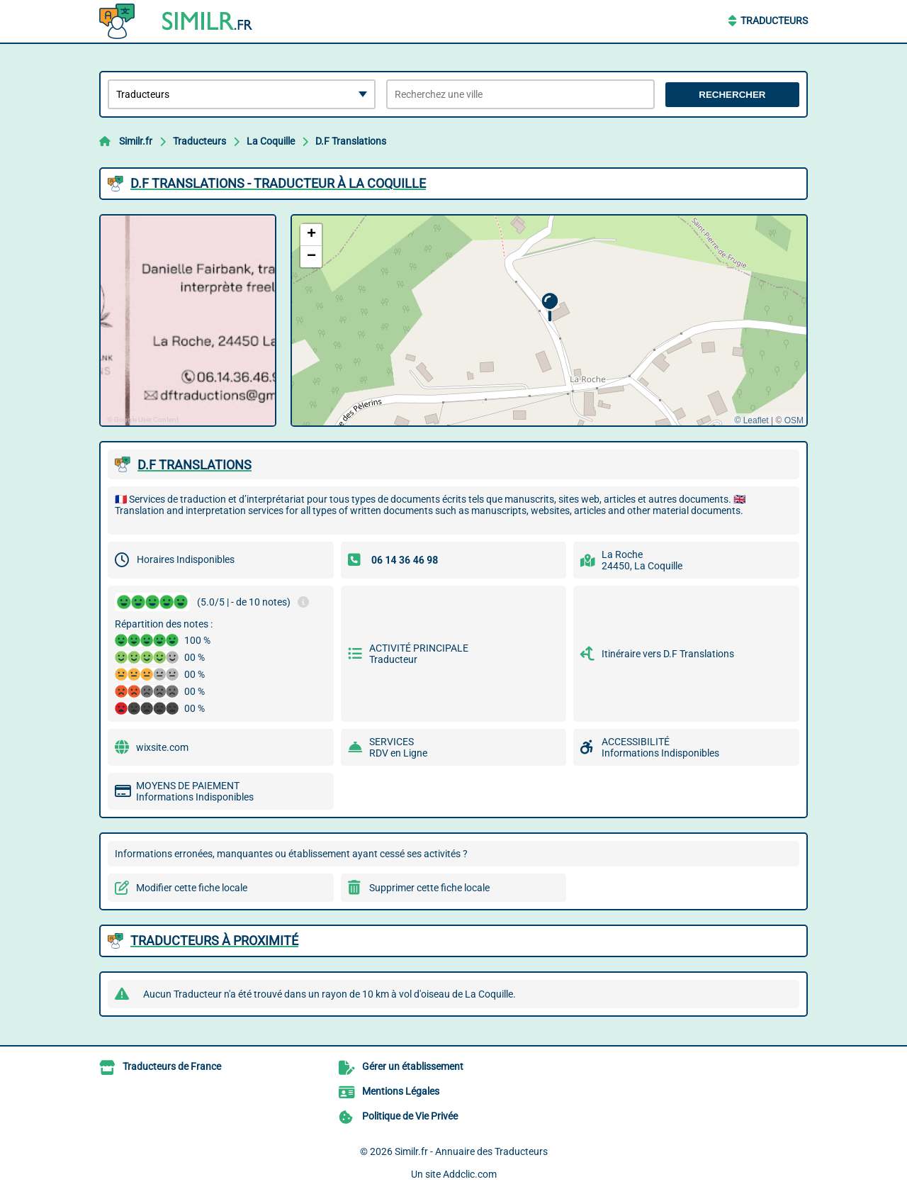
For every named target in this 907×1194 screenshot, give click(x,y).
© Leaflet (751, 420)
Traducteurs (774, 20)
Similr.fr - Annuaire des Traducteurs (471, 1151)
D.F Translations (350, 141)
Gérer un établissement (412, 1066)
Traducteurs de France (172, 1066)
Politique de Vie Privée (410, 1116)
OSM (794, 420)
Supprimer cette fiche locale (429, 887)
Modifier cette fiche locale (191, 887)
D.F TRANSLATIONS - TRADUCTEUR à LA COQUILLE (278, 183)
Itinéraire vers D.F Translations (668, 653)
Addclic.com (470, 1174)
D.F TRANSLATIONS (194, 464)
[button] (549, 307)
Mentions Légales (400, 1091)
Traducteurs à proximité (214, 940)
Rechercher (732, 94)
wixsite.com (162, 747)
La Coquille (271, 141)
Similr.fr (135, 141)
